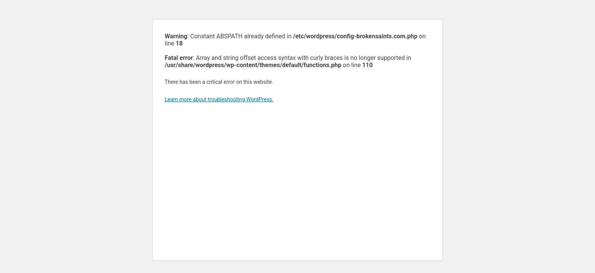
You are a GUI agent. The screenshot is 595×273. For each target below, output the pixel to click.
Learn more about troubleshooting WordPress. (219, 99)
